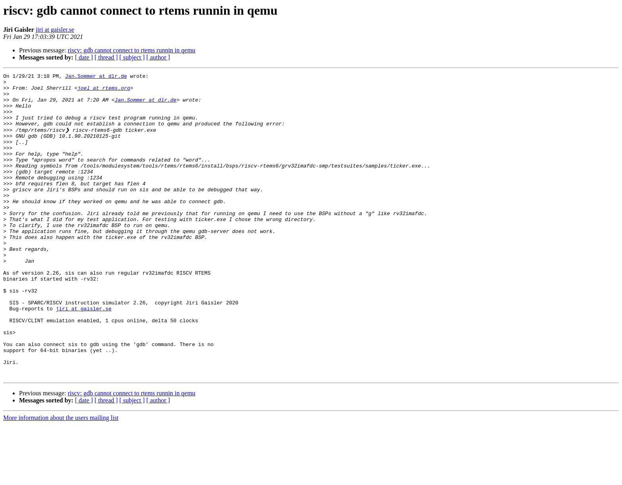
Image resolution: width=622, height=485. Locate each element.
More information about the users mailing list (61, 478)
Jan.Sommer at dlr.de (96, 77)
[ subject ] (132, 57)
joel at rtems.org (103, 91)
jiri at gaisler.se (55, 29)
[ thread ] (106, 57)
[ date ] (84, 57)
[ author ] (158, 57)
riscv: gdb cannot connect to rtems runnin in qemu (132, 50)
